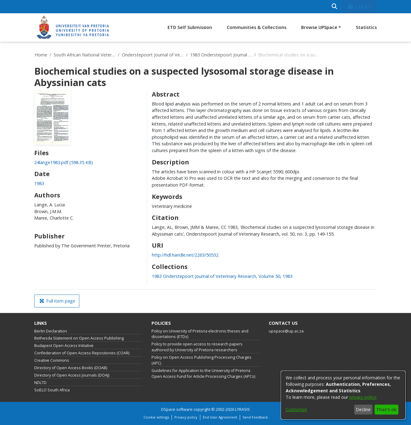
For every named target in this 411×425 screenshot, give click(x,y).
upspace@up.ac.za (286, 331)
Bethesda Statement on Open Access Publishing (79, 338)
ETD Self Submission (190, 27)
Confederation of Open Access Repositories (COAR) (81, 353)
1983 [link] (39, 183)
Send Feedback (255, 417)
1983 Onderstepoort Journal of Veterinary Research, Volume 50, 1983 (221, 55)
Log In (358, 6)
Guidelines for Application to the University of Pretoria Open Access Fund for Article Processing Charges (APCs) (203, 373)
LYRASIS (242, 409)
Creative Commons (51, 360)
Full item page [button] (57, 301)
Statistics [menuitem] (366, 27)
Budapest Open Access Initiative (63, 345)
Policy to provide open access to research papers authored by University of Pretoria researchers (197, 347)
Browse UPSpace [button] (319, 27)
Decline (363, 409)
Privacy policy (185, 417)
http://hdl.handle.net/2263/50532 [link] (185, 255)
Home (41, 55)
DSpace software (177, 409)
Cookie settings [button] (156, 417)
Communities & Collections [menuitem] (256, 27)
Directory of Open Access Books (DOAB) (70, 367)
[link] (63, 162)
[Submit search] (334, 6)
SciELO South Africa (52, 390)
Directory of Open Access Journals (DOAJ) (71, 375)
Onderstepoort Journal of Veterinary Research (153, 55)
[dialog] (343, 395)
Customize (296, 409)
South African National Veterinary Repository (84, 55)
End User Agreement (220, 417)
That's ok (386, 409)
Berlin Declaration (50, 331)
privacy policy (362, 397)
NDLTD (40, 382)
